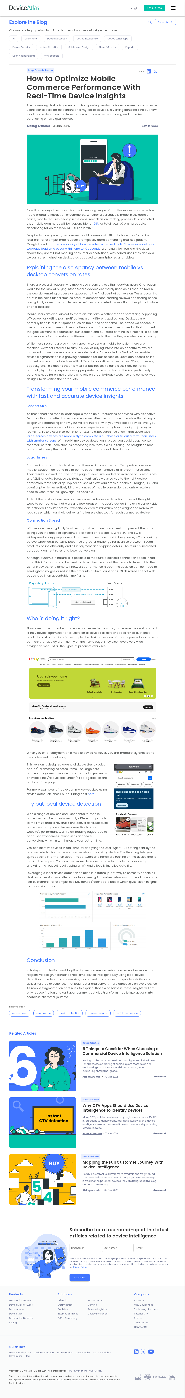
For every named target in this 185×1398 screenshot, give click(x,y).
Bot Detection (65, 1352)
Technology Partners (146, 1309)
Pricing (13, 1322)
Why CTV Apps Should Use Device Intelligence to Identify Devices (115, 1108)
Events (138, 1318)
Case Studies (83, 1352)
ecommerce (43, 1013)
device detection (69, 1013)
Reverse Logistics (97, 1309)
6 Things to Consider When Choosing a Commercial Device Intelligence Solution (122, 1051)
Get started (154, 8)
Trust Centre (141, 1322)
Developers (15, 1356)
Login (134, 8)
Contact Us (140, 1327)
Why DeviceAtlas (143, 1304)
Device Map (15, 1313)
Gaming (92, 1304)
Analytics (63, 1309)
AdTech (62, 1300)
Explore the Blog (28, 22)
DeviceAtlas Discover (21, 1318)
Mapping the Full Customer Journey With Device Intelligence (123, 1165)
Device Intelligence (20, 1352)
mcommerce (19, 1013)
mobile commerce (127, 1013)
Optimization (65, 1304)
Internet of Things (68, 1313)
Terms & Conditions (77, 1370)
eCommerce (95, 1300)
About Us (139, 1300)
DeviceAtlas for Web (20, 1300)
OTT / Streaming (67, 1318)
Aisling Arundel (38, 126)
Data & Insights (102, 1352)
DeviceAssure (16, 1309)
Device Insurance (98, 1313)
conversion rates (98, 1013)
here (91, 794)
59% (96, 224)
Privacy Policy (80, 1267)
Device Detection (44, 70)
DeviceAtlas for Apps (21, 1304)
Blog (30, 70)
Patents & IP (141, 1313)
